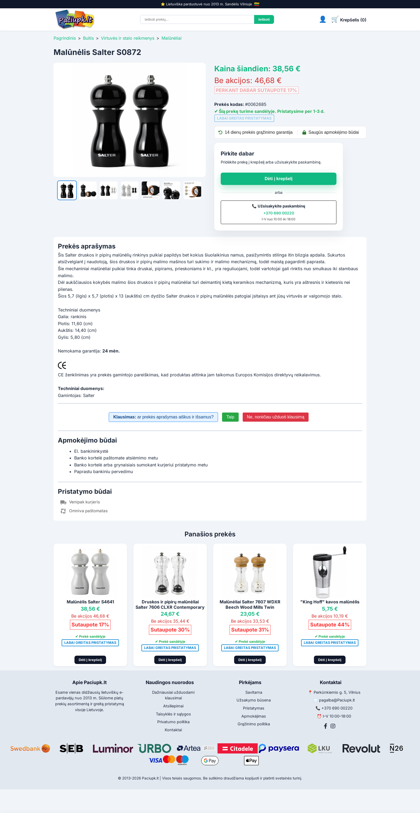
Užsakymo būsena (254, 700)
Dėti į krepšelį (278, 178)
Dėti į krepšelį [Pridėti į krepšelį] (90, 660)
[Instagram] (333, 726)
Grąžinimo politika (254, 724)
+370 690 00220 (278, 213)
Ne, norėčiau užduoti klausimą (275, 417)
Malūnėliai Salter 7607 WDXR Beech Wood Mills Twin (250, 604)
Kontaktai (173, 729)
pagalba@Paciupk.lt (337, 700)
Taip (230, 417)
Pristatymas (253, 708)
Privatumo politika (173, 721)
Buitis (88, 38)
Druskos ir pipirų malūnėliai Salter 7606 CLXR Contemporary (170, 604)
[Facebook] (325, 726)
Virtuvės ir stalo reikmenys (127, 38)
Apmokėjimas (253, 716)
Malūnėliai (172, 38)
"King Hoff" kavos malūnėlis (329, 601)
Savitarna (253, 692)
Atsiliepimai (173, 706)
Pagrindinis (65, 38)
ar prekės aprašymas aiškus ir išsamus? (163, 417)
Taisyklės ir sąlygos (173, 714)
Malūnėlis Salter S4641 (90, 601)
